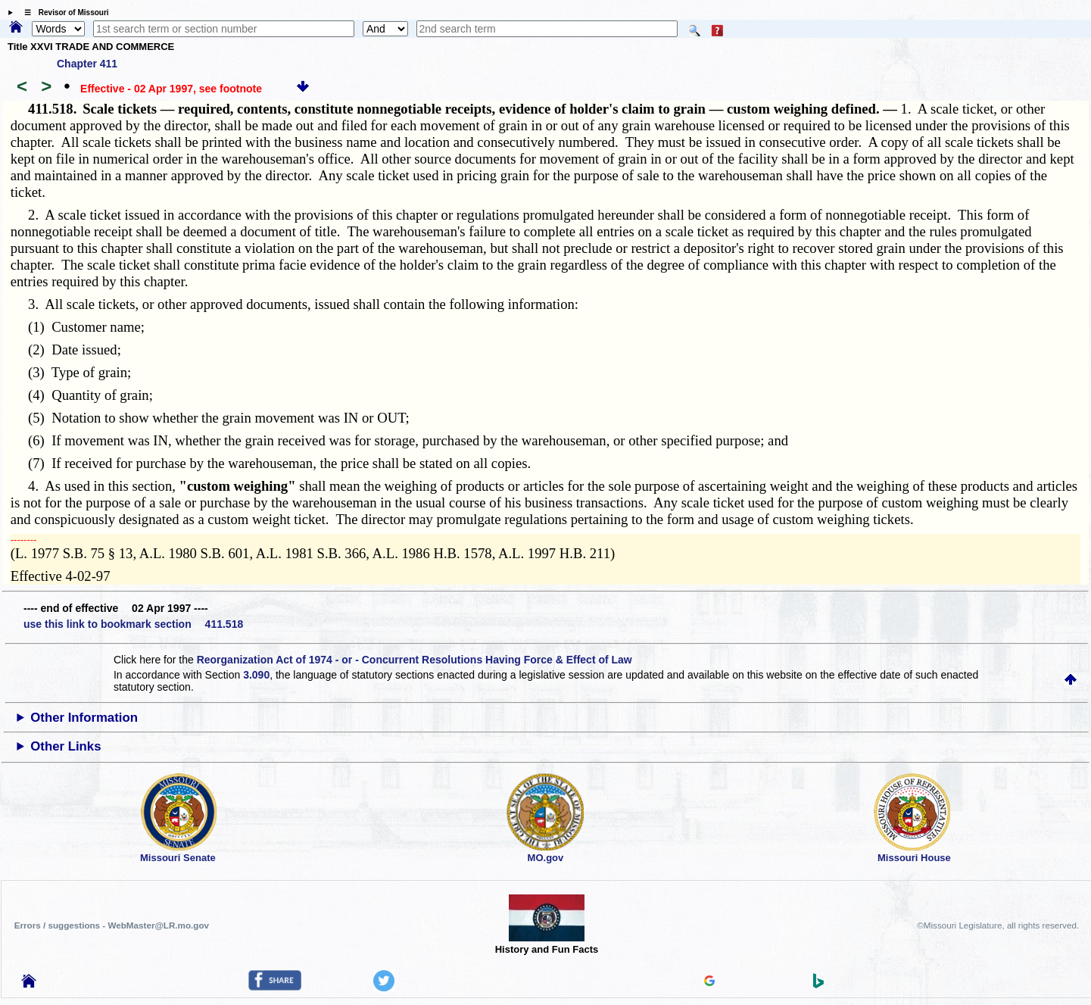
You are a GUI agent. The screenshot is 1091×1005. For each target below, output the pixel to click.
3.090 (256, 675)
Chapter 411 (87, 64)
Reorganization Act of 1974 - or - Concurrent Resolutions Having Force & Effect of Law (414, 660)
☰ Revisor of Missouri (63, 12)
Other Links (65, 746)
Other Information (84, 717)
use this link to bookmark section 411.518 (133, 624)
